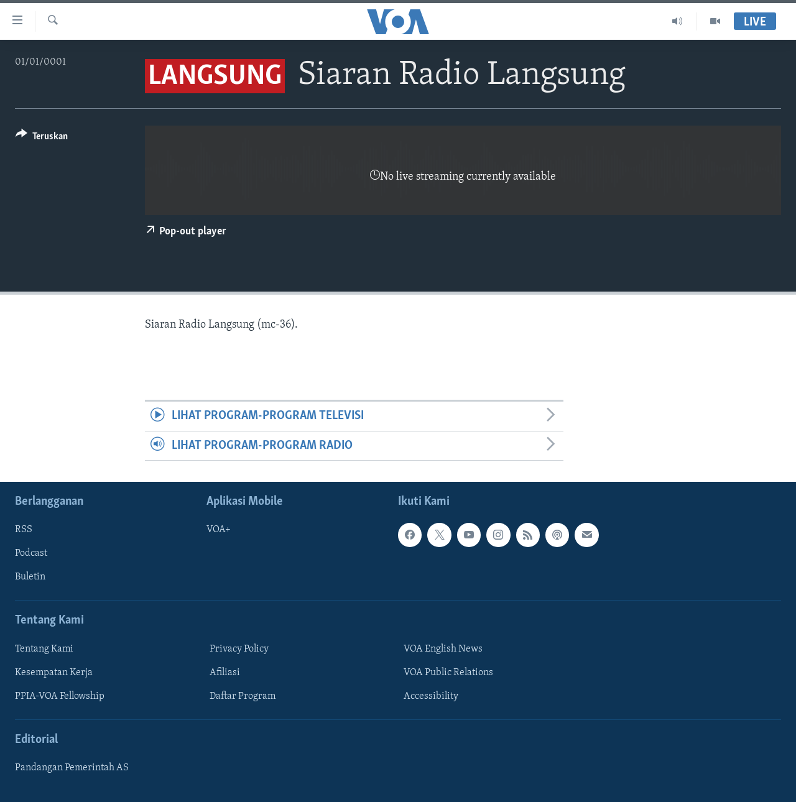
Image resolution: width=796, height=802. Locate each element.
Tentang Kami (44, 649)
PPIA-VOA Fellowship (59, 696)
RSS (23, 530)
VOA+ (218, 530)
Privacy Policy (239, 649)
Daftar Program (242, 696)
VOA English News (443, 649)
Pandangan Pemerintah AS (72, 768)
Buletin (30, 578)
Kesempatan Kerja (54, 673)
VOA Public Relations (448, 673)
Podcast (31, 553)
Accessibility (431, 696)
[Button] (42, 138)
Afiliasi (225, 673)
